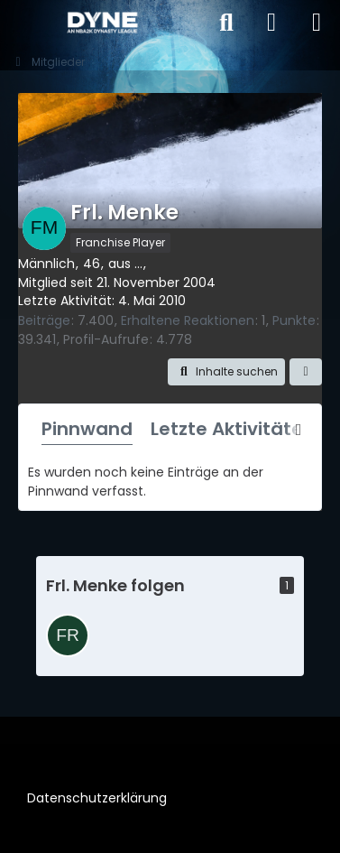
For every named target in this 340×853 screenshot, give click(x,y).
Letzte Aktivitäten (233, 428)
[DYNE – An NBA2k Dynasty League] (102, 23)
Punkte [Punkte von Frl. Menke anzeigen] (294, 320)
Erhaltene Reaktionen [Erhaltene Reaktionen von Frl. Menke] (187, 320)
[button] (226, 371)
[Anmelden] (271, 22)
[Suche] (226, 23)
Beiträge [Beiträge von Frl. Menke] (44, 320)
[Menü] (317, 23)
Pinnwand (87, 428)
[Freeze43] (67, 635)
